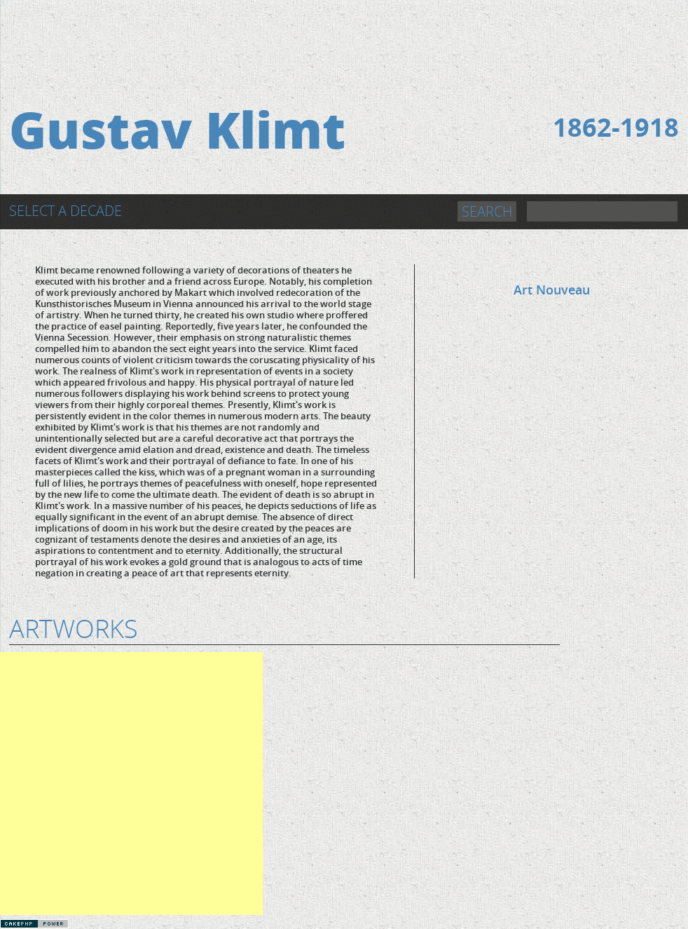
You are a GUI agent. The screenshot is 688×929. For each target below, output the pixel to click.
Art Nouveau (552, 289)
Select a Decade (65, 210)
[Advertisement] (344, 33)
